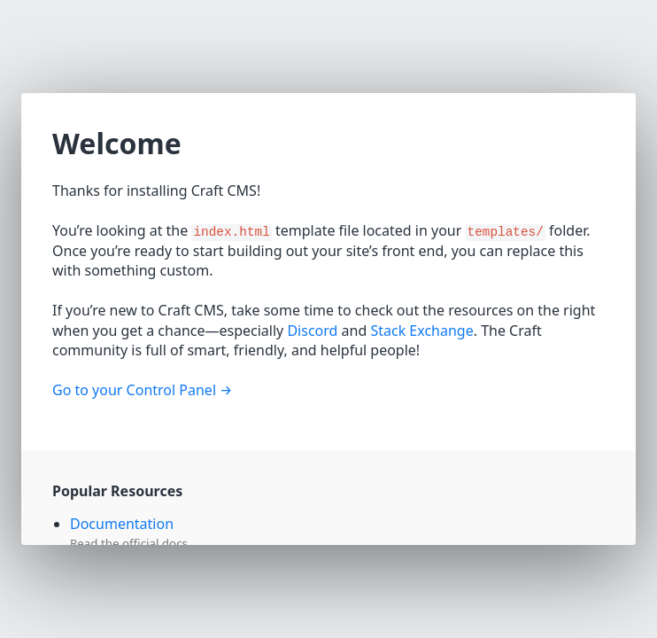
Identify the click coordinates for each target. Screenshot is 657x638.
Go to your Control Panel (134, 390)
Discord (312, 330)
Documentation (122, 523)
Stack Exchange (421, 330)
